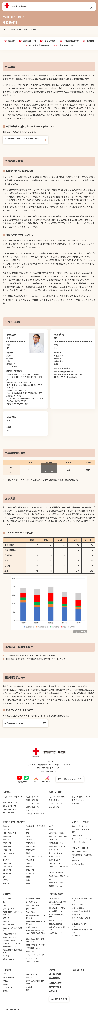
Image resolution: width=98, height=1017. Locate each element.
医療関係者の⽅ (56, 893)
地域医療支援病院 (9, 934)
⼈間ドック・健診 (80, 821)
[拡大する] (80, 631)
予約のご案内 (77, 835)
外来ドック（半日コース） (82, 839)
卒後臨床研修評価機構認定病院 (12, 951)
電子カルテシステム (33, 958)
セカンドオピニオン (33, 810)
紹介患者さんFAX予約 (57, 908)
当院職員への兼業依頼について (82, 930)
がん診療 (6, 955)
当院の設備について (33, 948)
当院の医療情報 (8, 959)
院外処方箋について (79, 914)
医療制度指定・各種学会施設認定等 (12, 913)
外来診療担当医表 (71, 41)
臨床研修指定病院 (9, 946)
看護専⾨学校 (78, 969)
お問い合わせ (55, 986)
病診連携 (6, 921)
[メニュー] (91, 6)
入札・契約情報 (8, 924)
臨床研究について (32, 912)
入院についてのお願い (57, 797)
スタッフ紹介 (50, 41)
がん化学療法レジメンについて (82, 919)
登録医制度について (56, 911)
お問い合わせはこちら (72, 779)
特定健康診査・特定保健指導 (82, 855)
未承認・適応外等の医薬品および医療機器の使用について (35, 933)
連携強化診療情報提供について (59, 928)
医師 (4, 974)
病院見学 (29, 990)
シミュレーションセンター (35, 955)
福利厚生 (29, 987)
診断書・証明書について (35, 800)
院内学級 (75, 803)
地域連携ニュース (55, 933)
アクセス (53, 969)
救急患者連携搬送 (55, 924)
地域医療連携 (54, 898)
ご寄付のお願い (56, 982)
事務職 (5, 991)
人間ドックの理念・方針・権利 (82, 830)
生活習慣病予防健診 (79, 851)
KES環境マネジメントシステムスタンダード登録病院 (12, 941)
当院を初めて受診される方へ (12, 798)
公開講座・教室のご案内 (35, 813)
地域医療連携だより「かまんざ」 (82, 899)
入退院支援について (79, 935)
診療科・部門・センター (14, 821)
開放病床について (55, 920)
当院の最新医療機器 (33, 898)
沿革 (4, 905)
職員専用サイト (61, 999)
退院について (54, 807)
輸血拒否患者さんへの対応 (35, 945)
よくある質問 (55, 973)
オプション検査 (78, 864)
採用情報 (7, 969)
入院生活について (55, 803)
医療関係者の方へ (65, 45)
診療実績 (90, 41)
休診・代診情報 (8, 812)
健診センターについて (80, 826)
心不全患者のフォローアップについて (82, 925)
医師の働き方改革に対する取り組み (35, 916)
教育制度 (29, 977)
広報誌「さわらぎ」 (33, 961)
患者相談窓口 (55, 978)
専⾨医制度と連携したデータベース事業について (23, 140)
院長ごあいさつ (8, 898)
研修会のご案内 (78, 904)
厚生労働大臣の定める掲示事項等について (35, 940)
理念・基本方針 (8, 908)
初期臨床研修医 (8, 977)
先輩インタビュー (32, 974)
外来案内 (7, 792)
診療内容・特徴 (30, 41)
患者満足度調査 (31, 927)
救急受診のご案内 (9, 806)
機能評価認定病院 (9, 937)
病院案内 (7, 893)
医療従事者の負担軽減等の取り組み (35, 922)
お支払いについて (32, 797)
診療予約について (32, 807)
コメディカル (7, 987)
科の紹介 (12, 41)
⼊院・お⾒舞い (56, 792)
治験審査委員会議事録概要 (82, 911)
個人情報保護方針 (13, 1009)
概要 (4, 902)
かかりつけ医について (34, 803)
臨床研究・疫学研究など (39, 45)
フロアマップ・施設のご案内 (12, 929)
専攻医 (5, 981)
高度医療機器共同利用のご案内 (59, 915)
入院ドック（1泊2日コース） (81, 843)
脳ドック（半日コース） (81, 848)
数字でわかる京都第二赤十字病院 (35, 982)
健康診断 (75, 860)
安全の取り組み (31, 902)
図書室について (31, 951)
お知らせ (53, 991)
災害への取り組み (32, 905)
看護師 (5, 984)
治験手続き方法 (78, 908)
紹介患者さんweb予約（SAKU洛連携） (57, 903)
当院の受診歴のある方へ (12, 802)
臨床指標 (6, 918)
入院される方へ (55, 800)
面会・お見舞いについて (81, 797)
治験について (30, 908)
